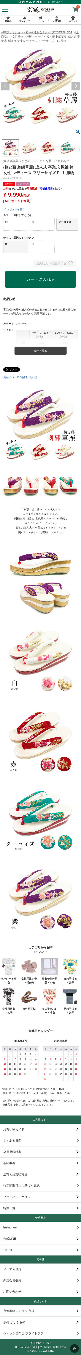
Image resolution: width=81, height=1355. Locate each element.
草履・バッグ (34, 36)
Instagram (10, 1227)
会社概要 (9, 1163)
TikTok (7, 1250)
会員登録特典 (12, 1152)
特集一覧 (9, 1208)
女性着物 (17, 36)
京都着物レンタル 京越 (18, 1311)
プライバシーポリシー (18, 1197)
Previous (5, 86)
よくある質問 (12, 1140)
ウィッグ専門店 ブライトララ (23, 1333)
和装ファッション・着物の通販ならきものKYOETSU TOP (36, 32)
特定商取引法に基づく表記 (21, 1185)
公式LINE (9, 1238)
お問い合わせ (12, 1291)
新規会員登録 (12, 1280)
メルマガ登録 (12, 1269)
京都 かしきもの (14, 1322)
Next (75, 86)
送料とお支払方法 (15, 1174)
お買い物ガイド (13, 1129)
